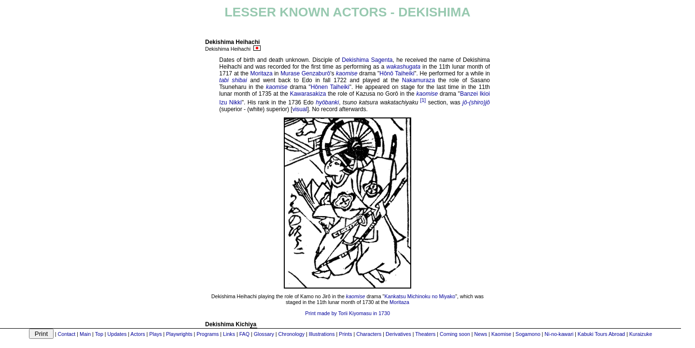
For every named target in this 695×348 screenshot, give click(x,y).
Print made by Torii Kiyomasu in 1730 (347, 313)
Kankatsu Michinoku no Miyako (419, 296)
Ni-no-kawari (558, 334)
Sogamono (528, 334)
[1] (423, 100)
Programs (207, 334)
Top (99, 334)
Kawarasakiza (308, 93)
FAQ (244, 334)
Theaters (425, 334)
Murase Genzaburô (305, 73)
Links (229, 334)
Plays (155, 334)
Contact (67, 334)
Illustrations (322, 334)
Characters (368, 334)
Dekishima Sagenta (367, 60)
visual (299, 109)
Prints (345, 334)
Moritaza (261, 73)
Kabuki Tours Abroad (601, 334)
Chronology (291, 334)
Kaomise (501, 334)
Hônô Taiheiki (396, 73)
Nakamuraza (418, 80)
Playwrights (179, 334)
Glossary (264, 334)
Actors (137, 334)
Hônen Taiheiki (330, 87)
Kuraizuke (640, 334)
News (480, 334)
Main (85, 334)
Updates (117, 334)
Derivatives (398, 334)
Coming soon (455, 334)
